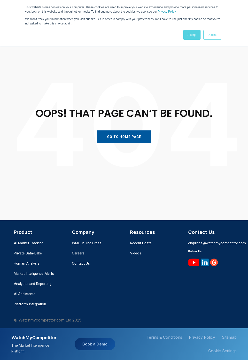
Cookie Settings (222, 350)
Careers (78, 253)
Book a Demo (95, 344)
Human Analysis (26, 263)
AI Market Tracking (28, 243)
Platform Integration (30, 304)
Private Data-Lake (28, 253)
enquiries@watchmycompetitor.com (217, 243)
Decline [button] (212, 34)
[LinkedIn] (205, 262)
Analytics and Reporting (32, 284)
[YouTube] (194, 262)
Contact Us (81, 263)
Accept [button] (191, 34)
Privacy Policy (167, 11)
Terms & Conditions (164, 337)
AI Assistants (24, 294)
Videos (135, 253)
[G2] (214, 262)
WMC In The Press (86, 243)
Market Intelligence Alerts (34, 273)
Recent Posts (141, 243)
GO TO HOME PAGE (124, 136)
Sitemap (229, 337)
